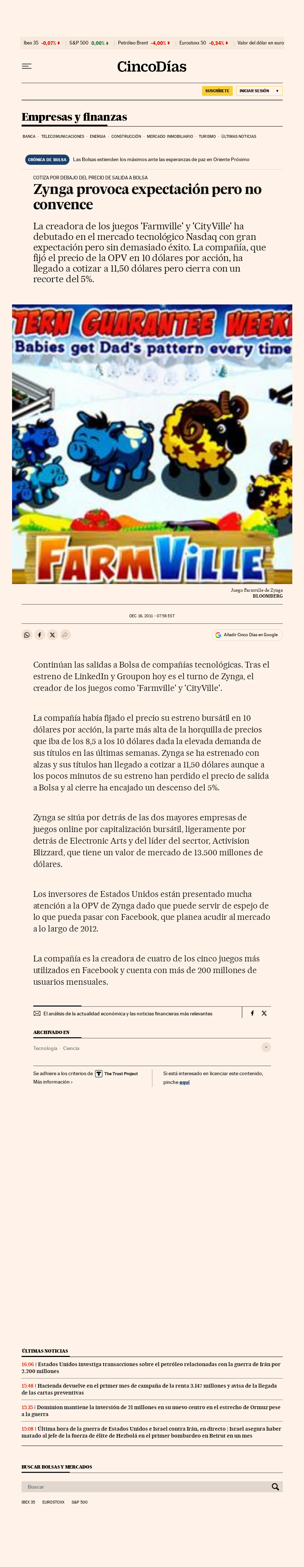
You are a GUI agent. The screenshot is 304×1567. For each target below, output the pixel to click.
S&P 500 (78, 43)
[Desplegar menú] (27, 66)
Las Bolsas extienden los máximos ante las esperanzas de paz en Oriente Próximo (161, 159)
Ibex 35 (31, 43)
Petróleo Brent (133, 43)
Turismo (207, 136)
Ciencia (71, 1048)
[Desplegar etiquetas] (266, 1047)
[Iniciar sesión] (259, 91)
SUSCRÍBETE (217, 90)
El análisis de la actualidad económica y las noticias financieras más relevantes (127, 1013)
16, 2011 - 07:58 (151, 616)
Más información (53, 1082)
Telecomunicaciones (62, 136)
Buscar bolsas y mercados (57, 1467)
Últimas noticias (238, 136)
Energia (98, 136)
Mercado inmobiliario (170, 136)
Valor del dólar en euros (262, 43)
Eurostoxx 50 (192, 43)
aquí (184, 1082)
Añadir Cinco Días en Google (251, 634)
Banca (29, 136)
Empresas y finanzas (74, 117)
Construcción (126, 136)
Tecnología (45, 1048)
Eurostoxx (53, 1502)
